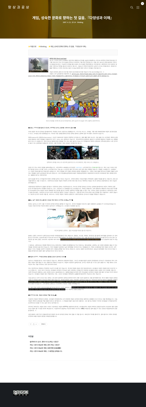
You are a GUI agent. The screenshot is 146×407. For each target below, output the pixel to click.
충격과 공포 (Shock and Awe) (58, 58)
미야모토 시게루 (111, 280)
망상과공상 (19, 7)
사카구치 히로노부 (46, 287)
